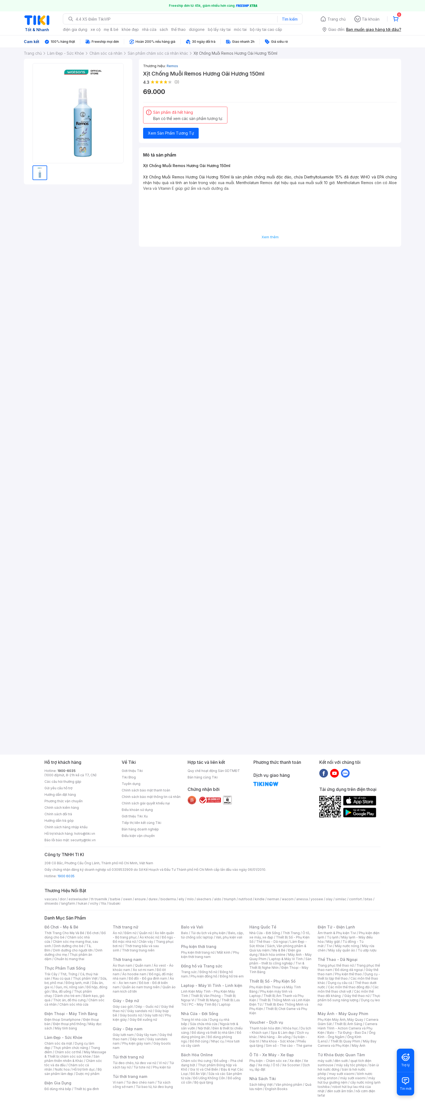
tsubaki (114, 903)
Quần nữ (145, 933)
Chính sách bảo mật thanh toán (146, 790)
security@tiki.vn (83, 840)
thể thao (178, 29)
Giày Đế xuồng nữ (143, 1020)
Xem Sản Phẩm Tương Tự (171, 133)
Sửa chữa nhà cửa (203, 1024)
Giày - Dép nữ (126, 1000)
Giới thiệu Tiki (132, 771)
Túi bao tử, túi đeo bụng (154, 1087)
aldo (217, 899)
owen (127, 899)
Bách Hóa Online (197, 1054)
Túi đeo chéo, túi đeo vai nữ (134, 1063)
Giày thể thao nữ (356, 996)
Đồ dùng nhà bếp (57, 1089)
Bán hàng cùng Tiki (203, 777)
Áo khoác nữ (149, 937)
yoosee (317, 899)
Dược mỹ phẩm (87, 1074)
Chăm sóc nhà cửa (73, 1004)
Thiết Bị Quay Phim (345, 1041)
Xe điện (295, 1061)
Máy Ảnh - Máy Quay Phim (343, 1013)
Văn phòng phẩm (288, 1085)
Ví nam (118, 1082)
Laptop (224, 1004)
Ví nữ (162, 1063)
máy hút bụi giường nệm (346, 1080)
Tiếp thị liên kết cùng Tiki (141, 823)
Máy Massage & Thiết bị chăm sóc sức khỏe (75, 1054)
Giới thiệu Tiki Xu (135, 816)
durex (153, 899)
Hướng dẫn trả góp (59, 821)
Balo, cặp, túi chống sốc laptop (212, 935)
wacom (288, 899)
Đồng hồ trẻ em (232, 976)
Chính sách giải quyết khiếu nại (146, 803)
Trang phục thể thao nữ (336, 965)
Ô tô (276, 1065)
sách (164, 29)
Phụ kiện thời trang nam (210, 954)
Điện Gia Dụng (57, 1083)
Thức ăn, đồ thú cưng (69, 1000)
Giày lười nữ (153, 1015)
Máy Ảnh (358, 1046)
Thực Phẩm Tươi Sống (64, 968)
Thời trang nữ (125, 927)
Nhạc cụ (217, 1041)
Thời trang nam (127, 959)
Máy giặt (333, 942)
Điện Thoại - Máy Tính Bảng (70, 1013)
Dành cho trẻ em (68, 996)
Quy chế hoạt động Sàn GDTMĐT (214, 771)
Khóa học (290, 1028)
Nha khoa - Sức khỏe (278, 1041)
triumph (230, 899)
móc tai (240, 29)
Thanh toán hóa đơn (265, 1028)
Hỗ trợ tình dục (83, 1069)
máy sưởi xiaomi (353, 1078)
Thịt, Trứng (68, 974)
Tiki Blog (129, 777)
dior (63, 899)
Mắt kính (223, 952)
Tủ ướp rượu (367, 950)
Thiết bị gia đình (86, 1089)
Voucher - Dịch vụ (266, 1022)
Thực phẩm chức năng (70, 1048)
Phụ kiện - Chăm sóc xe (268, 1061)
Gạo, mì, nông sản (70, 987)
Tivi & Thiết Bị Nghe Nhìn (276, 965)
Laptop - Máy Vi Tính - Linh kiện (211, 985)
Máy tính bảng (66, 1028)
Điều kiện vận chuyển (138, 836)
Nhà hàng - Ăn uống (275, 1037)
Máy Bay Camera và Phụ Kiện (347, 1043)
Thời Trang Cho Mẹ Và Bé (64, 933)
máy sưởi (325, 1061)
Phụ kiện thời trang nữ (197, 952)
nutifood (245, 899)
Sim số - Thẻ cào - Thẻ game (289, 1046)
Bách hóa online (272, 955)
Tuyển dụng (131, 784)
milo (190, 899)
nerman (273, 899)
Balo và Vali (192, 927)
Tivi (329, 946)
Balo (184, 933)
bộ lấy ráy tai (219, 29)
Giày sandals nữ (139, 1011)
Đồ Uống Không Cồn (209, 1078)
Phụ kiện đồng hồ (204, 976)
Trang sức (189, 972)
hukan (82, 903)
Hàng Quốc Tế (262, 927)
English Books (276, 1089)
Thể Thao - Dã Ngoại (338, 959)
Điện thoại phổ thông (69, 1024)
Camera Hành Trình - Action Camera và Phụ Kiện (347, 1028)
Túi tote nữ (141, 1067)
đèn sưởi (341, 1061)
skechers (204, 899)
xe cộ (96, 29)
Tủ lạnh (333, 937)
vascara (50, 899)
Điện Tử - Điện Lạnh (336, 927)
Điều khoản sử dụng (137, 810)
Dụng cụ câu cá (340, 983)
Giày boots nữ (131, 1015)
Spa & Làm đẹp (282, 1033)
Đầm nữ (130, 933)
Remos (172, 66)
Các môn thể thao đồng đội (349, 987)
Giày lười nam (123, 1035)
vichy (94, 903)
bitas (368, 899)
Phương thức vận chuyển (63, 801)
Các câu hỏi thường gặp (62, 782)
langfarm (68, 903)
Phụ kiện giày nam (136, 1043)
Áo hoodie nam (134, 974)
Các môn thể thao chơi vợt (348, 989)
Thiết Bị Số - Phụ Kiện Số (272, 981)
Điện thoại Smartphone (62, 1020)
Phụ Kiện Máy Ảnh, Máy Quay (340, 1020)
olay (329, 899)
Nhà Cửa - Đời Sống (199, 1013)
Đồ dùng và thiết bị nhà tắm (213, 1033)
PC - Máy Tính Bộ (202, 1004)
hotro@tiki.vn (84, 834)
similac (340, 899)
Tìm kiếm (290, 19)
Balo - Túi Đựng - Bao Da (346, 1033)
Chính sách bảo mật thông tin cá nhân (151, 797)
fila (103, 903)
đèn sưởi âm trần (340, 1091)
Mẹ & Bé (278, 950)
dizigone (197, 29)
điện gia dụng (75, 29)
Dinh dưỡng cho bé (68, 946)
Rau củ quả (61, 978)
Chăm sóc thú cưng (196, 1061)
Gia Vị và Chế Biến (204, 1069)
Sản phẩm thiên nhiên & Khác (71, 1058)
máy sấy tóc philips (351, 1065)
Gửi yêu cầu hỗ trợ (58, 788)
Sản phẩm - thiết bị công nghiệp (280, 961)
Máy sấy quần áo (341, 950)
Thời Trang (291, 933)
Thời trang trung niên (138, 950)
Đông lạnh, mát (77, 983)
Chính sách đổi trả (58, 814)
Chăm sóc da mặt (58, 1043)
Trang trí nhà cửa (194, 1020)
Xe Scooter (291, 1065)
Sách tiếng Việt (261, 1085)
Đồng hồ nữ (208, 972)
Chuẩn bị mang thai (69, 959)
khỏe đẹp (130, 29)
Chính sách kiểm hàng (61, 808)
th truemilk (99, 899)
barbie (115, 899)
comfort (355, 899)
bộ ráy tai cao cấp (266, 29)
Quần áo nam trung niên (141, 987)
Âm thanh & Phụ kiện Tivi (337, 933)
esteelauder (78, 899)
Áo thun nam (122, 965)
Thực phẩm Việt (85, 978)
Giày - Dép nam (127, 1028)
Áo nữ (117, 933)
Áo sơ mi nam (143, 970)
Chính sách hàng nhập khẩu (66, 827)
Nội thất (204, 1028)
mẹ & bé (111, 29)
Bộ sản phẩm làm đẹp (73, 1071)
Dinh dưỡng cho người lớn (73, 950)
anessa (302, 899)
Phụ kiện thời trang (198, 946)
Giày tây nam (146, 1035)
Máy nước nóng (347, 946)
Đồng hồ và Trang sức (201, 966)
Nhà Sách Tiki (262, 1078)
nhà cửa (149, 29)
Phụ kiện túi (162, 1067)
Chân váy (146, 942)
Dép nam (137, 1039)
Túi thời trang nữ (128, 1057)
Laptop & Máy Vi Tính (286, 959)
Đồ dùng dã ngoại (349, 970)
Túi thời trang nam (130, 1076)
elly (181, 899)
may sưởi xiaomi (342, 1074)
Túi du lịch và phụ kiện (208, 933)
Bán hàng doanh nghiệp (140, 829)
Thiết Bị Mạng (208, 1000)
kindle (260, 899)
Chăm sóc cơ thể (68, 1052)
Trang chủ (336, 19)
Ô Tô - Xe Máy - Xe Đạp (271, 1054)
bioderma (168, 899)
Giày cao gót (123, 1007)
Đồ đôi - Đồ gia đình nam (148, 978)
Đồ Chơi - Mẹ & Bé (61, 927)
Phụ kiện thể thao (348, 974)
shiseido (51, 903)
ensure (140, 899)
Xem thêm (270, 237)
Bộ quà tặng (203, 1082)
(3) (176, 82)
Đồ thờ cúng (199, 1041)
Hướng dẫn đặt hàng (60, 795)
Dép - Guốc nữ (147, 1007)
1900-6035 (66, 771)
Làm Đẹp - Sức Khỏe (63, 1037)
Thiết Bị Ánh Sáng (348, 1024)
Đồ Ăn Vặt (198, 1074)
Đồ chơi (93, 933)
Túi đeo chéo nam (140, 1082)
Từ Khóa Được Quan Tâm (341, 1054)
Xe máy (264, 1065)
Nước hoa (62, 1069)
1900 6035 (66, 876)
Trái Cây (50, 974)
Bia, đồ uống (61, 991)
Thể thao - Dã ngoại (272, 942)
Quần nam (143, 965)
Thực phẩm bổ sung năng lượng (349, 998)
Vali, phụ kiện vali (229, 937)
